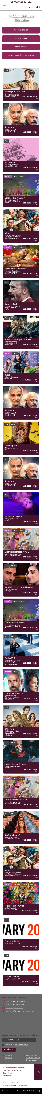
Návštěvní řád (7, 1076)
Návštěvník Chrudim (33, 1058)
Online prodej (21, 47)
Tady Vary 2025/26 (21, 30)
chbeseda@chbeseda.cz (14, 1008)
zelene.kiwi (12, 1085)
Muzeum (19, 1091)
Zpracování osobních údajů (12, 1070)
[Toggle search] (29, 7)
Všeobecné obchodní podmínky (14, 1068)
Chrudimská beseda (9, 1091)
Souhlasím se (16, 1045)
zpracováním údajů (21, 1045)
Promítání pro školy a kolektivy (21, 55)
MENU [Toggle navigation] (36, 7)
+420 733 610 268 (12, 1001)
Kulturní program (31, 1060)
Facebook (8, 1055)
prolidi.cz (24, 1085)
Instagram (8, 1058)
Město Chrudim (31, 1055)
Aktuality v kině (21, 38)
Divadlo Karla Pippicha (31, 1091)
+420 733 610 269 (12, 1005)
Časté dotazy (7, 1073)
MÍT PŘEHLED (9, 1049)
